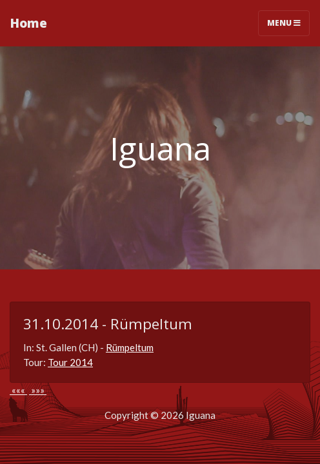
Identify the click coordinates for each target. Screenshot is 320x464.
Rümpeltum (130, 347)
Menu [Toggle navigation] (284, 22)
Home (28, 23)
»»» (37, 390)
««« (18, 390)
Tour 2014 (70, 362)
